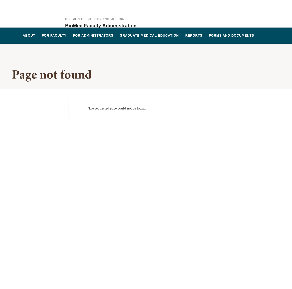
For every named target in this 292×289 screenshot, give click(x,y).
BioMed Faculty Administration (100, 17)
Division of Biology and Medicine (96, 10)
